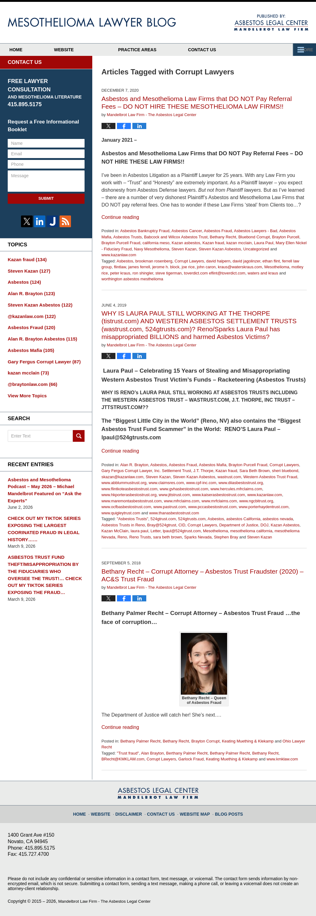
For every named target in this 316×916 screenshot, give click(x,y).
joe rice (188, 267)
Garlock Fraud (191, 759)
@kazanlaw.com (30, 313)
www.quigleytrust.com (121, 513)
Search (78, 429)
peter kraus (120, 273)
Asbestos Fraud (218, 230)
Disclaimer (133, 811)
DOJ (264, 525)
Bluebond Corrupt (254, 237)
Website (89, 49)
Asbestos (125, 261)
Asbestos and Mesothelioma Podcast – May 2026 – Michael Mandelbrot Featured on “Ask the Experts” (46, 479)
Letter (156, 531)
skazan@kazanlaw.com (122, 477)
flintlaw (120, 267)
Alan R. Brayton (134, 464)
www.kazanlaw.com (119, 255)
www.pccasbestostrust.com (212, 506)
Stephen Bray (226, 537)
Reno (122, 537)
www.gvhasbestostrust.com (184, 489)
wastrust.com (229, 477)
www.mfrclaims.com (181, 501)
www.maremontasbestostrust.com (132, 501)
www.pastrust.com (169, 506)
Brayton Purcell (285, 237)
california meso (156, 243)
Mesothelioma (276, 267)
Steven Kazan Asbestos (220, 249)
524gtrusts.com (192, 519)
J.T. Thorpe (203, 470)
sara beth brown (167, 537)
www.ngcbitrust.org (256, 501)
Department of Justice (238, 525)
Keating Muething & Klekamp (248, 741)
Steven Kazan (184, 249)
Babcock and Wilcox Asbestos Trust (176, 237)
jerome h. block (165, 267)
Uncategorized (256, 249)
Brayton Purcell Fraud (121, 243)
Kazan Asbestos (285, 525)
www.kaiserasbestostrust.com (218, 494)
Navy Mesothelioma (151, 249)
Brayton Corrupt (205, 741)
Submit (46, 198)
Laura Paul (263, 243)
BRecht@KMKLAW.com (123, 759)
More (302, 49)
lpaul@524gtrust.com (182, 531)
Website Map (194, 811)
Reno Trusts (140, 537)
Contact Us (241, 49)
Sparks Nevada (198, 537)
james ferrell (139, 267)
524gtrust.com (163, 519)
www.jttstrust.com (174, 494)
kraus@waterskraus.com (240, 267)
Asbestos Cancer (187, 230)
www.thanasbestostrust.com (174, 513)
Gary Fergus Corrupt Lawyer (127, 470)
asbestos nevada (278, 519)
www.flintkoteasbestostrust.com (129, 489)
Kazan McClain (115, 531)
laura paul (139, 531)
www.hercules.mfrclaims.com (236, 489)
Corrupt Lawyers (189, 261)
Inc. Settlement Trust (172, 470)
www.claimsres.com (166, 482)
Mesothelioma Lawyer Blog (92, 22)
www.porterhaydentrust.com (264, 506)
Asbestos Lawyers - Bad (255, 230)
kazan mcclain (239, 243)
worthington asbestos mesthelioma (132, 279)
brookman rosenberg (154, 261)
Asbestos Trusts (127, 237)
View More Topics (26, 389)
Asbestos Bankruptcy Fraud (144, 230)
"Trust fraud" (128, 753)
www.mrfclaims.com (219, 501)
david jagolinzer (246, 261)
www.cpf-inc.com (201, 482)
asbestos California (243, 519)
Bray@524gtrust (161, 525)
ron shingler (142, 273)
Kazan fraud (213, 243)
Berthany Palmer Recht (186, 753)
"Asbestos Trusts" (132, 519)
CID (181, 525)
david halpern (218, 261)
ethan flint (271, 261)
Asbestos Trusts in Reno (123, 525)
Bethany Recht (223, 237)
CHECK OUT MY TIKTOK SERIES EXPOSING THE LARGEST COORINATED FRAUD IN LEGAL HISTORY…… (41, 512)
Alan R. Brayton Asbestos (40, 335)
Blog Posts (225, 811)
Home (28, 49)
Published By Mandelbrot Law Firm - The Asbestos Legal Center (271, 23)
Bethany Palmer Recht (140, 741)
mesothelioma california (251, 531)
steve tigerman (169, 273)
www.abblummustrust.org (124, 482)
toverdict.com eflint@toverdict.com (214, 273)
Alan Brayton (152, 753)
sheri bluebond (285, 470)
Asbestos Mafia (213, 464)
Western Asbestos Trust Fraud (270, 477)
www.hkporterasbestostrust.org (129, 494)
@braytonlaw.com (31, 378)
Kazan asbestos (186, 243)
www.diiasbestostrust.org (240, 482)
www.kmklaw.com (282, 759)
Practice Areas (163, 49)
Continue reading (120, 217)
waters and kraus (262, 273)
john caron (206, 267)
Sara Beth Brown (254, 470)
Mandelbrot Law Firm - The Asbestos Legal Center (106, 901)
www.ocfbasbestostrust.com (126, 506)
